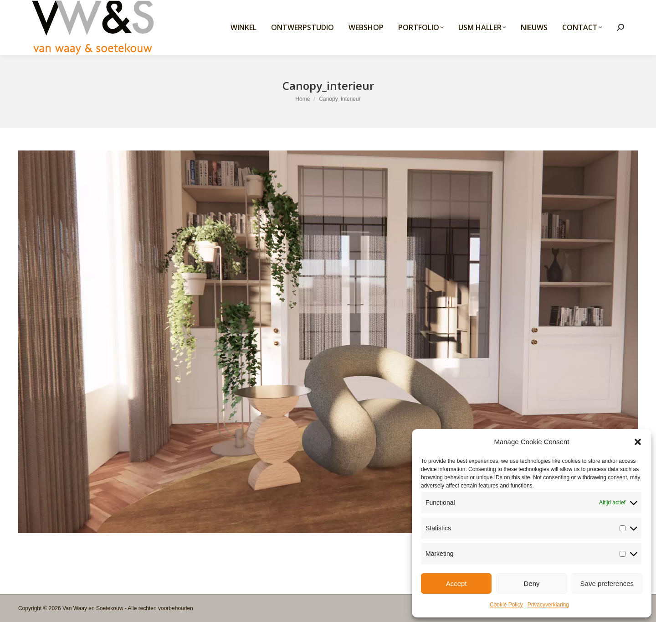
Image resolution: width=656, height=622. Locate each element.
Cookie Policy (506, 604)
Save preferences (607, 583)
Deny (531, 583)
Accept (456, 583)
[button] (637, 441)
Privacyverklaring (548, 604)
